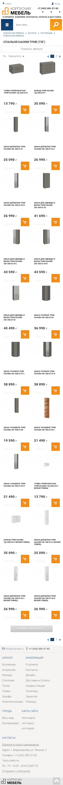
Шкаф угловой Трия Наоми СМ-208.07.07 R (44, 372)
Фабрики (20, 17)
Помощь (31, 701)
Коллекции (47, 33)
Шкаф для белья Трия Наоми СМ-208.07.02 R (14, 204)
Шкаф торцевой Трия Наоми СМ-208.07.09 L (45, 428)
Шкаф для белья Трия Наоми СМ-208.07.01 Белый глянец (47, 542)
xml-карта (28, 723)
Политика (32, 691)
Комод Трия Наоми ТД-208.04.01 (44, 91)
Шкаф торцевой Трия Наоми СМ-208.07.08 (14, 428)
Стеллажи (8, 680)
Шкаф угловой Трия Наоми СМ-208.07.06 (44, 316)
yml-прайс (28, 728)
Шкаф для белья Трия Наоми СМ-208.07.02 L (45, 147)
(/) (31, 628)
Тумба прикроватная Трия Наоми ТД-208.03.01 (16, 91)
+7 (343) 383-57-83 (48, 8)
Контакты (32, 17)
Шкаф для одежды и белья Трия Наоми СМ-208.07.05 (14, 317)
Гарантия (31, 696)
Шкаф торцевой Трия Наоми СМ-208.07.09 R (14, 484)
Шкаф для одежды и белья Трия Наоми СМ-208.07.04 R (44, 261)
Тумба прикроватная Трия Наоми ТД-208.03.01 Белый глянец (46, 485)
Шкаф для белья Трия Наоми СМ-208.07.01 (14, 147)
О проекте (8, 17)
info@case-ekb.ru (15, 648)
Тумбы (6, 691)
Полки (6, 685)
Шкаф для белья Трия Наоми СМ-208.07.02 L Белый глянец (14, 598)
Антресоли (8, 669)
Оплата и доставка (50, 17)
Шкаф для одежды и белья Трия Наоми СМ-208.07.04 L (14, 261)
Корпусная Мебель (13, 33)
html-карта (28, 717)
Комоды (7, 675)
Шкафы (7, 696)
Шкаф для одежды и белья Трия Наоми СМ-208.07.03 (44, 205)
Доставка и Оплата (38, 680)
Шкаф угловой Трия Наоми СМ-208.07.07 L (14, 372)
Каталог (32, 33)
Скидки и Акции (35, 685)
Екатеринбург (10, 723)
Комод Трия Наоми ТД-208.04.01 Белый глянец (17, 541)
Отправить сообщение (16, 771)
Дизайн (30, 675)
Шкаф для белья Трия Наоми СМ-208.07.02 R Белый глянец (45, 598)
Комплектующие (12, 701)
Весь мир (8, 717)
